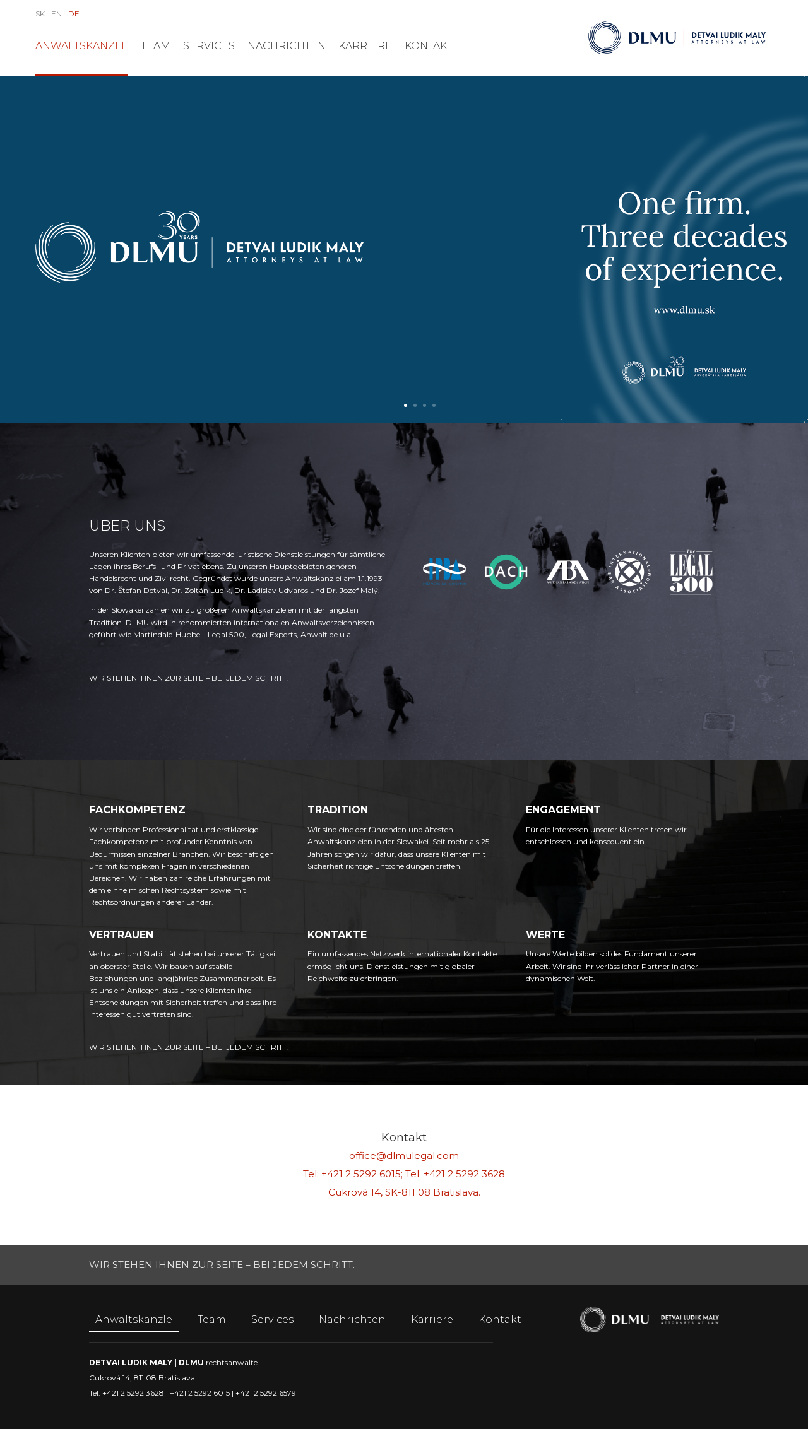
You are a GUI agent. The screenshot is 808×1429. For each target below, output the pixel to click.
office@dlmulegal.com (404, 1155)
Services (209, 46)
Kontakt (428, 46)
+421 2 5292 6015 (361, 1174)
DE (74, 13)
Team (155, 46)
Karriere (365, 46)
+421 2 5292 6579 (265, 1392)
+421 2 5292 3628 (464, 1174)
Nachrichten (286, 46)
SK (40, 13)
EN (56, 13)
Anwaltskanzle (81, 46)
